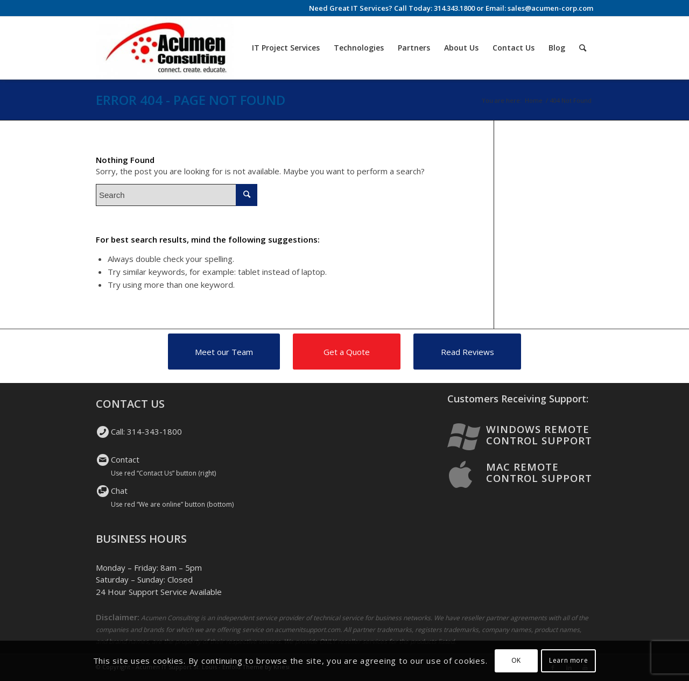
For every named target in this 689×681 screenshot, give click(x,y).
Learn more (568, 660)
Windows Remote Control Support (539, 434)
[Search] (582, 48)
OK (516, 660)
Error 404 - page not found (190, 100)
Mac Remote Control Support (539, 472)
